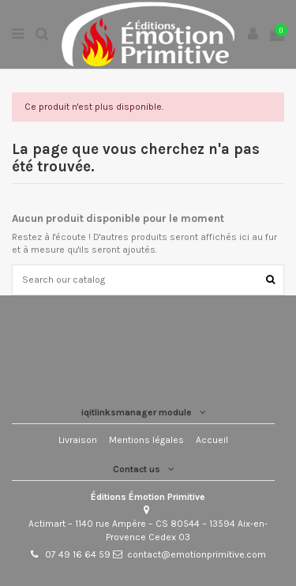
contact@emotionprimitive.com (196, 554)
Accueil (212, 439)
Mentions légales (146, 439)
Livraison (77, 439)
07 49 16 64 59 (78, 554)
